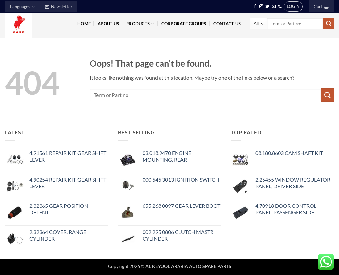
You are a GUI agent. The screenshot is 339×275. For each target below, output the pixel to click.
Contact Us (227, 23)
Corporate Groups (183, 23)
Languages (22, 7)
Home (84, 23)
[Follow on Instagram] (261, 6)
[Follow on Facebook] (255, 6)
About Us (108, 23)
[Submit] (328, 23)
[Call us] (280, 6)
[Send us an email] (274, 6)
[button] (58, 6)
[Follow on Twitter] (267, 6)
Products (140, 23)
